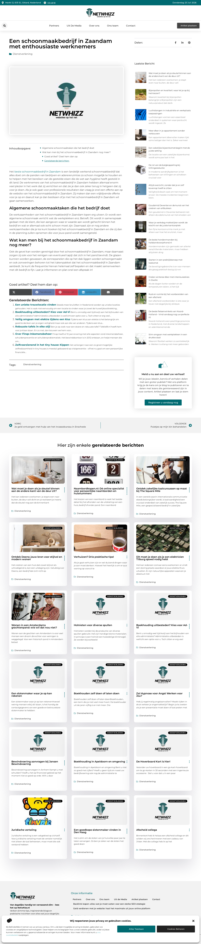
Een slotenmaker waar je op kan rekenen (31, 694)
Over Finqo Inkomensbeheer (33, 333)
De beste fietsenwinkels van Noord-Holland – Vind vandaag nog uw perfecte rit (169, 314)
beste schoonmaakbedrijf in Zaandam (37, 171)
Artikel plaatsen (140, 899)
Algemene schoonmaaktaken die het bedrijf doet (68, 148)
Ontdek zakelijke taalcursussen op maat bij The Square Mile (161, 489)
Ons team (112, 25)
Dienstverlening (22, 53)
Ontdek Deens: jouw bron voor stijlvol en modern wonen (36, 558)
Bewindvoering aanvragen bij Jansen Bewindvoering (34, 762)
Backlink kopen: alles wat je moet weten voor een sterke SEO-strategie (109, 904)
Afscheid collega (146, 829)
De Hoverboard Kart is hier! (153, 761)
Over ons (94, 25)
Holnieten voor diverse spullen (93, 625)
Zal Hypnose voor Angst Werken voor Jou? (159, 694)
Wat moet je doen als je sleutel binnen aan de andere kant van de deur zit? (35, 489)
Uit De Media (74, 25)
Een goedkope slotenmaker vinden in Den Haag (97, 831)
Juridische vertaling (23, 829)
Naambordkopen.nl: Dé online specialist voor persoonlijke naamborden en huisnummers (99, 491)
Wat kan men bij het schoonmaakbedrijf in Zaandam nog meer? (76, 152)
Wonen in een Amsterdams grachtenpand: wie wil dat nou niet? (34, 626)
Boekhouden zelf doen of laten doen (96, 693)
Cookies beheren (176, 929)
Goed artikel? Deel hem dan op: (61, 156)
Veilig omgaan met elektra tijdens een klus (42, 319)
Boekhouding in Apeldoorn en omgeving (99, 761)
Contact (130, 25)
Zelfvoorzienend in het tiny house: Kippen (42, 344)
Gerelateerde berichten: (56, 160)
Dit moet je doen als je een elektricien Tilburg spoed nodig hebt (160, 558)
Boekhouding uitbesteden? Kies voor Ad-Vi (42, 312)
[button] (193, 920)
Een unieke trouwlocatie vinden (35, 304)
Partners (54, 25)
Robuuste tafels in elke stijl (32, 326)
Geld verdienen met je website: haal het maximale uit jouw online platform (111, 908)
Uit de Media (120, 899)
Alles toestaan (136, 929)
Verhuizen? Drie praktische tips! (94, 556)
